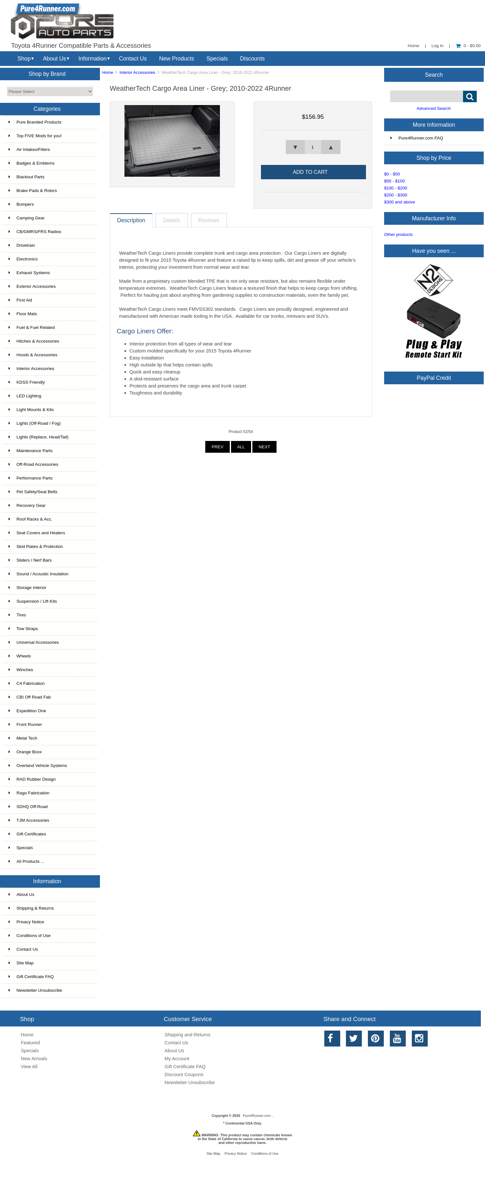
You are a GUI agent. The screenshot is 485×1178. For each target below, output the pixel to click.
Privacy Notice (26, 921)
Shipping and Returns (187, 1034)
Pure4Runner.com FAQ (416, 138)
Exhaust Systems (29, 272)
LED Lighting (25, 396)
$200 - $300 (395, 195)
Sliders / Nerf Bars (30, 560)
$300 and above (399, 202)
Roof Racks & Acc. (31, 519)
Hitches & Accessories (34, 341)
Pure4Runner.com (257, 1116)
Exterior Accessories (32, 286)
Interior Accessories (137, 72)
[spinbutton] (312, 147)
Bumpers (21, 204)
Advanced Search (434, 108)
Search (434, 74)
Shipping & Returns (31, 908)
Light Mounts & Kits (31, 409)
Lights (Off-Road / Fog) (35, 423)
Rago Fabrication (29, 793)
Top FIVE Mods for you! (35, 135)
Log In (438, 45)
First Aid (20, 300)
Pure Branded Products (35, 122)
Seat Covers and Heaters (37, 532)
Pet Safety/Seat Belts (33, 491)
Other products (398, 234)
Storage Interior (27, 587)
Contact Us (133, 58)
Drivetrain (22, 245)
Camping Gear (27, 218)
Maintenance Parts (31, 450)
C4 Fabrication (27, 683)
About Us (54, 58)
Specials (217, 58)
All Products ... (27, 861)
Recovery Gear (27, 505)
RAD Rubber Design (32, 779)
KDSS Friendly (27, 382)
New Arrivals (34, 1058)
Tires (17, 615)
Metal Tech (23, 738)
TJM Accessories (29, 820)
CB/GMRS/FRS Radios (35, 231)
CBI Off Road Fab (30, 697)
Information (93, 58)
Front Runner (25, 724)
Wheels (20, 656)
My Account (177, 1058)
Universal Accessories (34, 642)
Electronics (23, 259)
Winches (21, 669)
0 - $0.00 (468, 45)
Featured (30, 1042)
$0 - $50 (392, 174)
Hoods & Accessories (33, 354)
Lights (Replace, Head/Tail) (38, 437)
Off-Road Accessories (33, 464)
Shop (24, 58)
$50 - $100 (394, 181)
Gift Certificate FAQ (31, 976)
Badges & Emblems (31, 163)
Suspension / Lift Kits (33, 601)
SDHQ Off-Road (28, 806)
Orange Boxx (25, 751)
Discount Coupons (184, 1074)
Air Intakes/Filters (29, 149)
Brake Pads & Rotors (33, 190)
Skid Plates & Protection (36, 546)
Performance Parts (31, 478)
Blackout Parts (27, 176)
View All (29, 1066)
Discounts (252, 58)
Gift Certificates (27, 834)
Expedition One (27, 710)
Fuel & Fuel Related (32, 327)
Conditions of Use (30, 935)
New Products (176, 58)
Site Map (21, 963)
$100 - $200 (395, 188)
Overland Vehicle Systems (38, 765)
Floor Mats (23, 313)
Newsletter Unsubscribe (35, 990)
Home (413, 45)
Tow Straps (23, 628)
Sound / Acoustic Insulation (38, 573)
